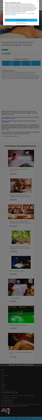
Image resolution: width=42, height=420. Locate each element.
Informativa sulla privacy (10, 14)
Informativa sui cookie (24, 13)
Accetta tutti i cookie (21, 20)
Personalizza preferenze (21, 23)
